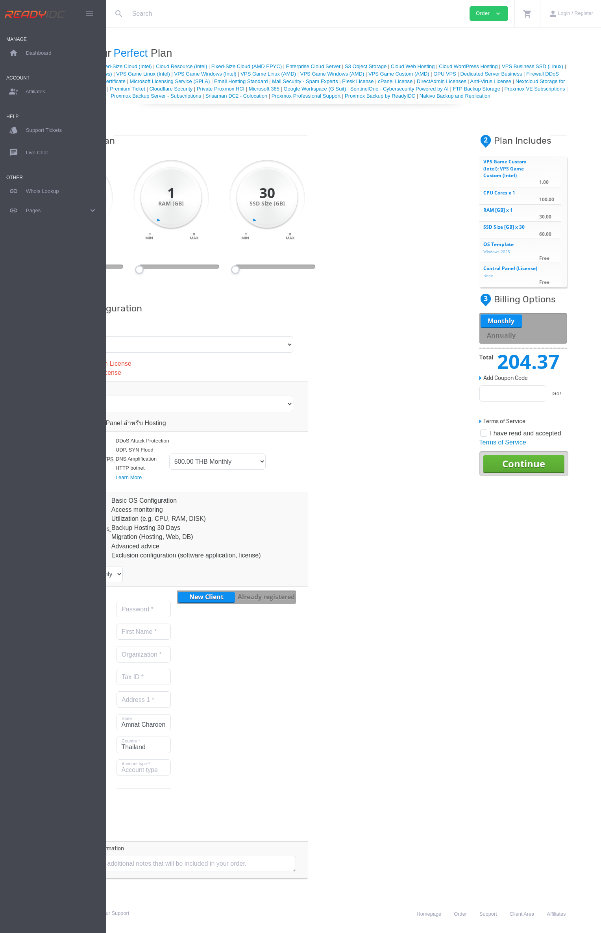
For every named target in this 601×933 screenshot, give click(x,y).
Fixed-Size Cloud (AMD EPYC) (326, 66)
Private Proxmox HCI (459, 89)
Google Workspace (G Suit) (553, 89)
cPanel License (574, 81)
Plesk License (537, 81)
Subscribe (146, 821)
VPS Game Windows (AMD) (462, 74)
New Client (288, 604)
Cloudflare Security (409, 89)
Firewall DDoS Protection (209, 81)
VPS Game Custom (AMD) (529, 74)
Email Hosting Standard (421, 81)
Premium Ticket (366, 89)
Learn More (210, 484)
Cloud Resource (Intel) (261, 66)
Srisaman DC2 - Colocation (462, 96)
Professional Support (321, 89)
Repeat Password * (153, 644)
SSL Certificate (288, 81)
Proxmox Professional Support (531, 96)
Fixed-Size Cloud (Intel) (205, 66)
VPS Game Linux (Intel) (273, 74)
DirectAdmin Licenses (147, 89)
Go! (581, 401)
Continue (548, 470)
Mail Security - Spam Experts (484, 81)
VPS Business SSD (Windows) (207, 74)
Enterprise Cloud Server (393, 66)
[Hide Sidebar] (90, 14)
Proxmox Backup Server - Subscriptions (381, 96)
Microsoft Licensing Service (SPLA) (349, 81)
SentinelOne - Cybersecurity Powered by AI (166, 96)
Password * (219, 616)
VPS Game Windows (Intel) (335, 74)
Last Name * (154, 662)
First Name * (220, 639)
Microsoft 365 (503, 89)
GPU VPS (575, 74)
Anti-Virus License (196, 89)
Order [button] (489, 13)
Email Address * (157, 621)
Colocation (254, 81)
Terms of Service (527, 449)
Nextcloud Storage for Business (257, 89)
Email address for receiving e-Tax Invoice (158, 716)
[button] (527, 13)
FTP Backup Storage (243, 96)
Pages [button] (53, 210)
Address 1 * (219, 707)
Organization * (223, 662)
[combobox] (147, 774)
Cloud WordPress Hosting (548, 66)
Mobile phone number (156, 802)
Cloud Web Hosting (493, 66)
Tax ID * (214, 684)
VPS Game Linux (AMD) (398, 74)
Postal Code (154, 752)
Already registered (347, 604)
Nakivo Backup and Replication (380, 103)
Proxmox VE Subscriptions (301, 96)
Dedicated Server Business (146, 81)
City (142, 729)
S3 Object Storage (445, 66)
